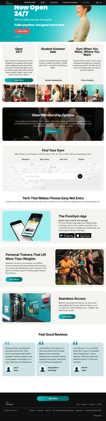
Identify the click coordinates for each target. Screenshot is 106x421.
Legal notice (79, 410)
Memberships (30, 2)
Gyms (43, 2)
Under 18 (47, 410)
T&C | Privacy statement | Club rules (63, 410)
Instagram (84, 404)
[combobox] (53, 176)
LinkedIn (99, 404)
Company (32, 410)
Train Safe (40, 410)
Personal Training (70, 2)
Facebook (92, 404)
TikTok (78, 404)
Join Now (86, 2)
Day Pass (54, 2)
